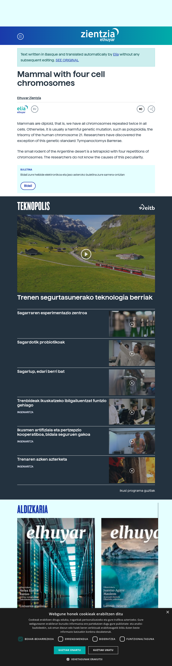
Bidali (28, 186)
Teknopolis (33, 205)
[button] (20, 36)
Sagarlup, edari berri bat (40, 371)
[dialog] (86, 637)
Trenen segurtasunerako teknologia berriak (85, 297)
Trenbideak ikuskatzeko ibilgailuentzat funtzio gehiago (62, 403)
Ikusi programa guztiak (137, 491)
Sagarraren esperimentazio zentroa (52, 312)
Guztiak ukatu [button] (103, 650)
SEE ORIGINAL (67, 60)
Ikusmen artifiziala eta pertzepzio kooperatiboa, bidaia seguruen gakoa (53, 432)
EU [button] (34, 109)
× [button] (167, 612)
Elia (116, 54)
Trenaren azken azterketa (42, 459)
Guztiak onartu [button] (69, 650)
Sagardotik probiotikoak (41, 342)
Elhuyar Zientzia (29, 98)
